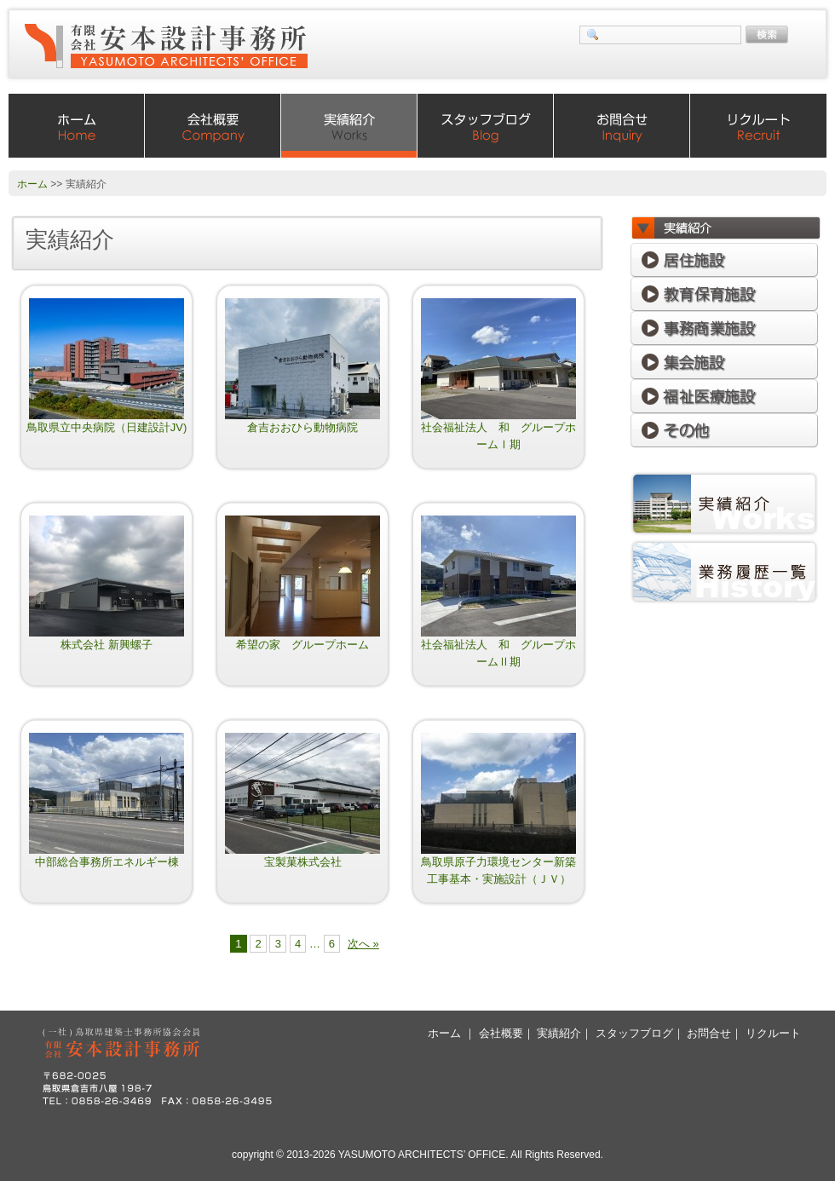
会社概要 (213, 126)
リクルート (758, 126)
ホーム (77, 126)
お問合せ (622, 126)
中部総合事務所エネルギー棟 (107, 862)
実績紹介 (349, 126)
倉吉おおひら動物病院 (302, 427)
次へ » (363, 943)
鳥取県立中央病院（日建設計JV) (106, 427)
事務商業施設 (724, 328)
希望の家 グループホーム (302, 644)
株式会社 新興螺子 (106, 644)
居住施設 (724, 260)
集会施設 (724, 362)
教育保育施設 (724, 294)
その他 (724, 430)
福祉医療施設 (724, 396)
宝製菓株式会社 (303, 862)
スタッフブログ (486, 126)
